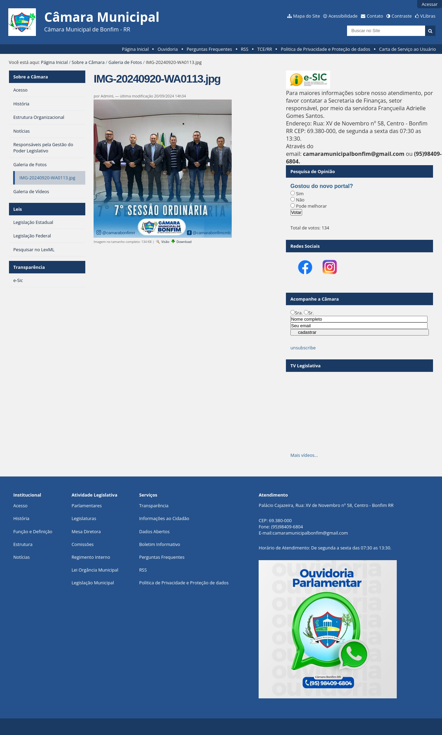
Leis (17, 209)
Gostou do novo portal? (321, 186)
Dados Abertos (154, 531)
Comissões (82, 544)
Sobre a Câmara (88, 62)
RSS (244, 49)
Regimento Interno (90, 557)
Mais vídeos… (304, 455)
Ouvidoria (167, 49)
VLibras (427, 16)
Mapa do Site (306, 16)
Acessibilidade (342, 16)
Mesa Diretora (86, 531)
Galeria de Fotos (125, 62)
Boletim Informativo (159, 544)
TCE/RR (264, 49)
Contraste (402, 16)
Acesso (20, 505)
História (21, 518)
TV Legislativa (305, 365)
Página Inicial (135, 49)
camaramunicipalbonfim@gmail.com (310, 533)
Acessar (430, 4)
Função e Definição (32, 531)
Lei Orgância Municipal (94, 570)
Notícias (21, 557)
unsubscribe (303, 348)
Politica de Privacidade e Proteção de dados (325, 49)
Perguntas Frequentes (209, 49)
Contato (375, 16)
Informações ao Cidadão (164, 518)
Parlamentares (86, 505)
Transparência (29, 267)
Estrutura (22, 544)
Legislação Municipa (92, 582)
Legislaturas (83, 518)
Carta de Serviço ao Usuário (407, 49)
